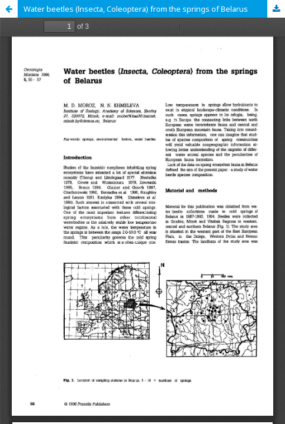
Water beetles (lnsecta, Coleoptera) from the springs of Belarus (136, 9)
